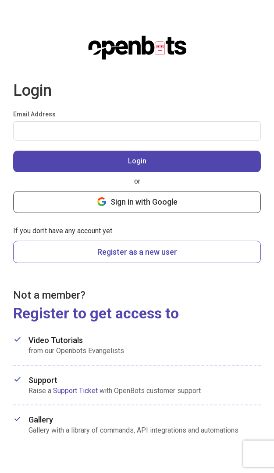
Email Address (34, 114)
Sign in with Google (137, 201)
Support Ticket (75, 390)
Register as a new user (137, 251)
